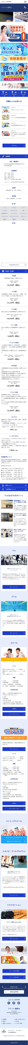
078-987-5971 (25, 7)
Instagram (18, 1003)
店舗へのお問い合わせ (20, 1019)
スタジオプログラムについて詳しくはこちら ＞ (14, 887)
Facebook (13, 1003)
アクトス (6, 1)
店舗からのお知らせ (6, 1023)
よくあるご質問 (18, 1023)
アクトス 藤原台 (6, 7)
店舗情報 (4, 1019)
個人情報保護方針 (12, 1032)
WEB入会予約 (14, 992)
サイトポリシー (19, 1030)
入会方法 (17, 1021)
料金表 (3, 1021)
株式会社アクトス (3, 1031)
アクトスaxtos (14, 999)
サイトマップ (11, 1030)
